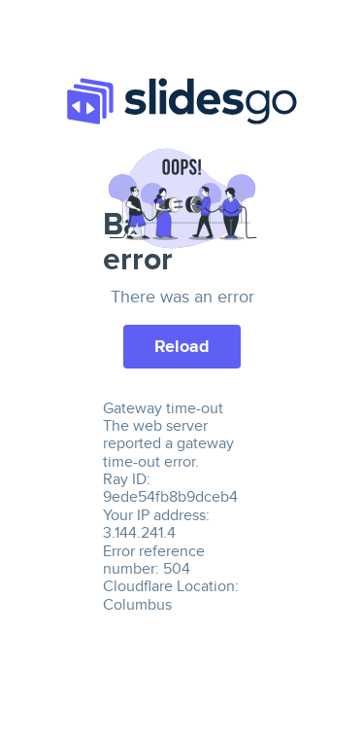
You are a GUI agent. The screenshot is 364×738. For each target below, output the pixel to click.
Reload (182, 346)
